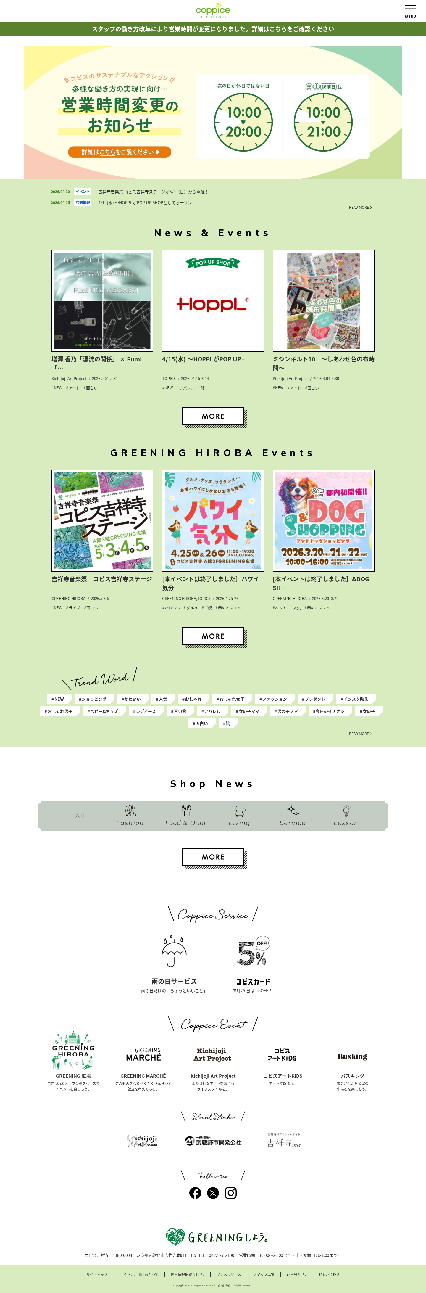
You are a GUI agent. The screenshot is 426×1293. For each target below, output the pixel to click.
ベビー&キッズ (104, 711)
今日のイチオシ (330, 711)
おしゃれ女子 (232, 699)
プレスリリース (229, 1274)
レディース (146, 711)
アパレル (212, 711)
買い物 (180, 711)
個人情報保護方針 (185, 1274)
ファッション (274, 699)
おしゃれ (193, 699)
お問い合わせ (329, 1274)
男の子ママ (287, 711)
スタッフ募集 (264, 1274)
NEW (59, 699)
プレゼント (315, 699)
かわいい (132, 699)
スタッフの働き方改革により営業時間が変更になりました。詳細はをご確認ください (213, 29)
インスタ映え (355, 699)
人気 (163, 699)
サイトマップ (97, 1274)
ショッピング (94, 699)
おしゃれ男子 (60, 711)
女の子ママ (249, 711)
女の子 (369, 711)
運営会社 (294, 1274)
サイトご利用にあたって (139, 1274)
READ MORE (359, 207)
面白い (202, 723)
